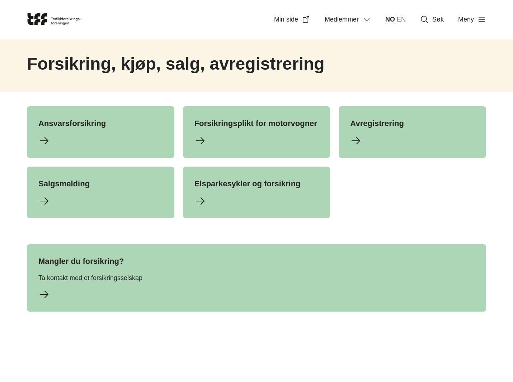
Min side (292, 19)
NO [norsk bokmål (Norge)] (390, 19)
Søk (432, 19)
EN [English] (401, 19)
